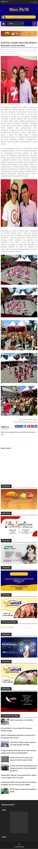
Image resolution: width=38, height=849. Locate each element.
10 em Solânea (5, 51)
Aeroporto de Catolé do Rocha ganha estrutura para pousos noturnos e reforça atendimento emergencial (23, 768)
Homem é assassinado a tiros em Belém (21, 720)
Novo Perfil (7, 627)
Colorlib (22, 847)
